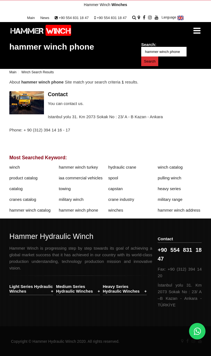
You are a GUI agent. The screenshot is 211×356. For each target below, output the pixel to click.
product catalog (23, 178)
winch (14, 167)
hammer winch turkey (78, 167)
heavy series (169, 188)
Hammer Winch (105, 4)
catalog (16, 188)
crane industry (121, 199)
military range (170, 199)
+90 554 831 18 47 (71, 18)
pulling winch (169, 178)
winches (115, 210)
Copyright (19, 341)
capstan (115, 188)
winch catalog (170, 167)
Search (150, 61)
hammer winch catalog (30, 210)
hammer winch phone (51, 46)
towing (65, 188)
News (44, 18)
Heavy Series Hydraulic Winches (121, 288)
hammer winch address (179, 210)
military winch (71, 199)
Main (31, 18)
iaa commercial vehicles (80, 178)
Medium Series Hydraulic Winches (74, 288)
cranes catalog (22, 199)
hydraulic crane (122, 167)
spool (113, 178)
